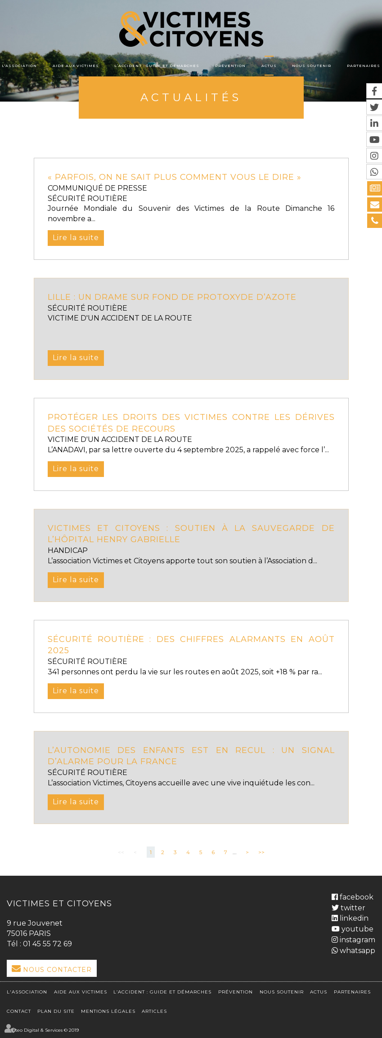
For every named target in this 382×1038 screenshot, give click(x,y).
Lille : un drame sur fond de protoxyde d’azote (172, 297)
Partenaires (363, 65)
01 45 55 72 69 (47, 944)
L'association (19, 65)
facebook (355, 897)
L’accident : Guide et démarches (156, 65)
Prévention (230, 65)
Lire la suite (76, 237)
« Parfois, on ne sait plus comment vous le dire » (174, 177)
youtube (356, 929)
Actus (269, 65)
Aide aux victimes (76, 65)
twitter (352, 908)
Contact (19, 1011)
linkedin (353, 918)
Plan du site (56, 1011)
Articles (154, 1011)
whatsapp (356, 950)
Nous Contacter (57, 970)
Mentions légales (108, 1011)
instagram (356, 940)
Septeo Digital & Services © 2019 (43, 1030)
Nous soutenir (311, 65)
